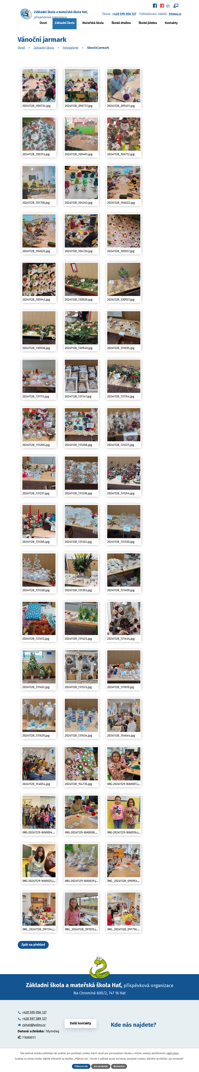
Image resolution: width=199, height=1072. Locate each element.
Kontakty (171, 23)
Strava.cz (175, 14)
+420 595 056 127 (124, 14)
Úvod (43, 23)
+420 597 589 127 (34, 1019)
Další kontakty (80, 1025)
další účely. (173, 1053)
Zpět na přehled (35, 945)
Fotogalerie (70, 48)
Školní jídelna (148, 23)
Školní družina (121, 23)
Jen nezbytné (101, 1066)
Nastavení (119, 1066)
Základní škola (65, 23)
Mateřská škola (93, 23)
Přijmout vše (81, 1066)
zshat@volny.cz (34, 1026)
